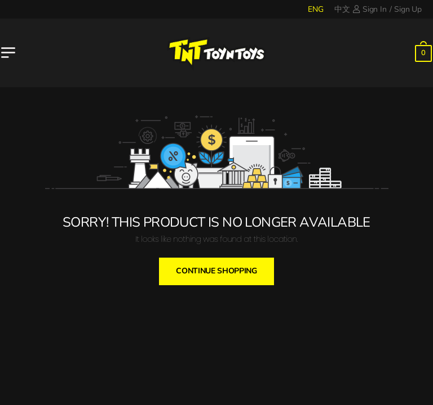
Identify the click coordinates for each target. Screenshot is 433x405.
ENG (315, 9)
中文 (342, 9)
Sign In (369, 9)
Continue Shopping (216, 271)
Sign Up (408, 9)
